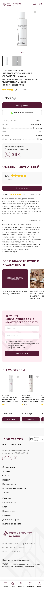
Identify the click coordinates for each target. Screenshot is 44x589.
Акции (5, 493)
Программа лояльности (14, 488)
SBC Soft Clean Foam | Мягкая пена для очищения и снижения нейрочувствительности (11, 399)
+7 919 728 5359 (12, 439)
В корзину (22, 105)
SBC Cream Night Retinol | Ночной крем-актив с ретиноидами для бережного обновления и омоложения (30, 399)
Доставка (6, 471)
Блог (4, 507)
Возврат (6, 480)
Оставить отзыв (22, 188)
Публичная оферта (11, 524)
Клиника (6, 498)
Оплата (5, 476)
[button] (5, 584)
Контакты (6, 515)
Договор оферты (10, 519)
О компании (8, 467)
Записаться (22, 353)
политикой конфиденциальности (16, 347)
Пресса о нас (8, 511)
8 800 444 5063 (11, 444)
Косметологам (9, 502)
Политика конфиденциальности (15, 560)
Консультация (9, 484)
